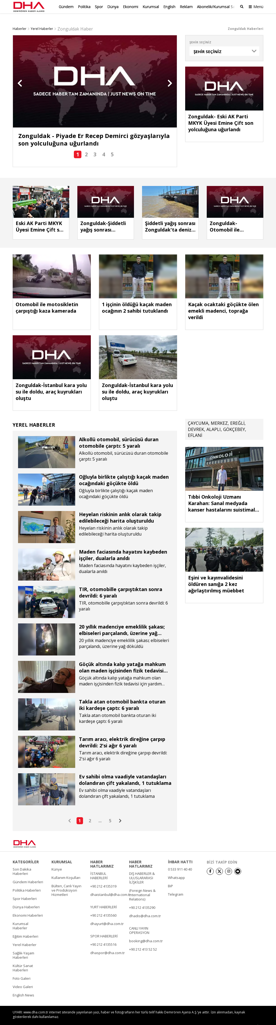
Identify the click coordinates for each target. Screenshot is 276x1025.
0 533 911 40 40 (180, 860)
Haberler (19, 20)
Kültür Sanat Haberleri (23, 958)
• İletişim (200, 1017)
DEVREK (196, 420)
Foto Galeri (21, 969)
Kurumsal (151, 6)
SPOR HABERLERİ (104, 927)
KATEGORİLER (26, 853)
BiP (170, 877)
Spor (99, 6)
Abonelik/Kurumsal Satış (218, 6)
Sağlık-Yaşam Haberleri (23, 946)
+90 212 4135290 (142, 898)
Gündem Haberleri (28, 873)
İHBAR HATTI (180, 853)
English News (23, 986)
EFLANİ (195, 426)
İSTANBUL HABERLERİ (99, 866)
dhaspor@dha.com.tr (107, 943)
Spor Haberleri (25, 889)
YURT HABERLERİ (103, 898)
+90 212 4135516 (103, 935)
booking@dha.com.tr (146, 932)
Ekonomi (130, 6)
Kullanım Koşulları (65, 868)
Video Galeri (23, 977)
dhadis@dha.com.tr (145, 907)
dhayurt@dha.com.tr (107, 914)
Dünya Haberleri (26, 898)
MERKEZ (219, 414)
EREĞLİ (237, 414)
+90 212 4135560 (103, 906)
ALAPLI (213, 420)
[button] (20, 74)
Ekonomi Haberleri (28, 906)
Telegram (175, 885)
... (100, 812)
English (169, 6)
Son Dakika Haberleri (22, 862)
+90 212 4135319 (103, 877)
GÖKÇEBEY (234, 420)
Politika (84, 6)
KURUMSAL (61, 853)
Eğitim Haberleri (25, 927)
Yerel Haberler (42, 20)
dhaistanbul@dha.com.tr (110, 885)
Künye (56, 860)
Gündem (66, 6)
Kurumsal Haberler (20, 916)
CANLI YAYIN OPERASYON (139, 921)
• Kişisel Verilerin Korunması (232, 1017)
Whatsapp (176, 868)
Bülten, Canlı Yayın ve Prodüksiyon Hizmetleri (66, 881)
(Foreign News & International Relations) (142, 885)
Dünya (113, 6)
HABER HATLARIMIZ (102, 855)
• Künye (182, 1017)
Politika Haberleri (27, 881)
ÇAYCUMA (198, 414)
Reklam (186, 6)
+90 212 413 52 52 (143, 940)
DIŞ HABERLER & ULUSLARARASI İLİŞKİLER (142, 868)
